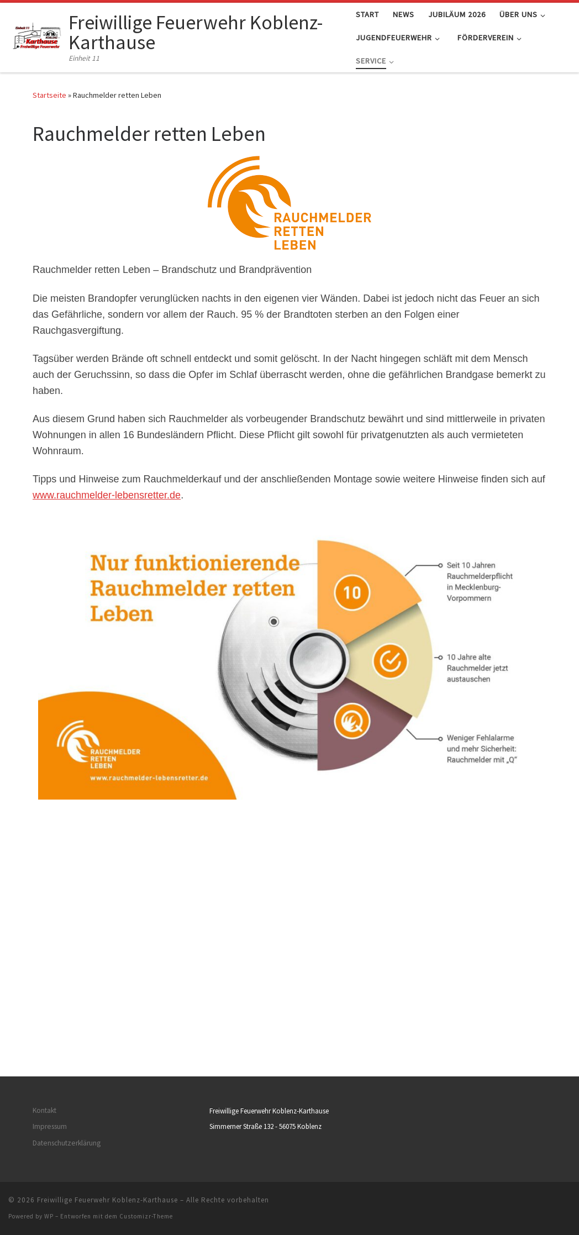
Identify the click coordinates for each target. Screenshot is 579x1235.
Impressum (50, 911)
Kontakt (44, 895)
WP (49, 1001)
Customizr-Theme (146, 1001)
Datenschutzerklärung (67, 927)
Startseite (49, 95)
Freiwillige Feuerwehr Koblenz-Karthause (107, 984)
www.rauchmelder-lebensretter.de (107, 495)
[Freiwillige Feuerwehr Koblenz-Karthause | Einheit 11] (36, 35)
